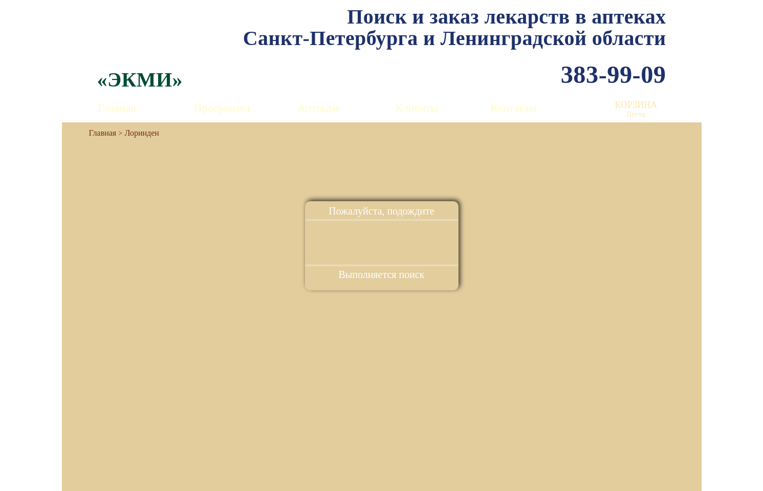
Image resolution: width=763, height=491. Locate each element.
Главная (117, 107)
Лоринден (142, 133)
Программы (222, 107)
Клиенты (417, 107)
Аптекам (318, 107)
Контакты (514, 107)
